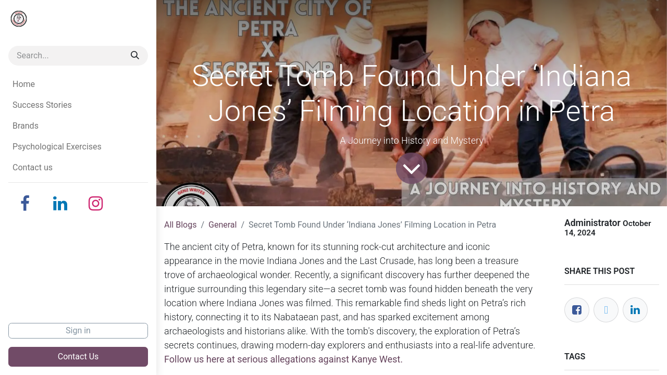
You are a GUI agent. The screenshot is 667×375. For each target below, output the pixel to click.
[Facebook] (25, 203)
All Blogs (180, 225)
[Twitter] (606, 309)
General (222, 225)
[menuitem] (78, 84)
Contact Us (78, 356)
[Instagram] (96, 203)
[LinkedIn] (60, 203)
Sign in (78, 330)
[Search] (135, 56)
